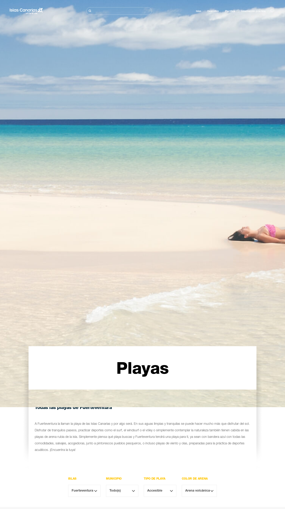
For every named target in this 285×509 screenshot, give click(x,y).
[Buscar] (119, 11)
